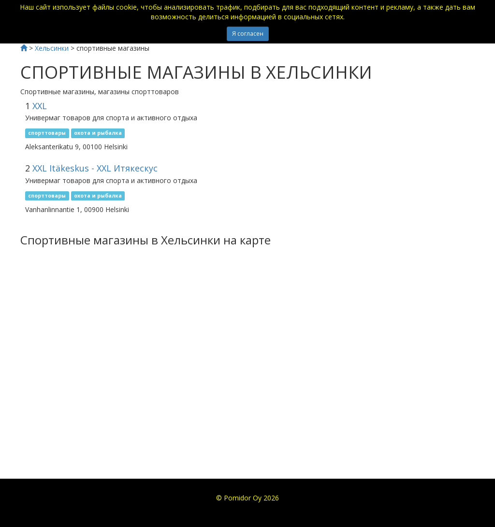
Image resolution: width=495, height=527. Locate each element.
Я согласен (247, 33)
